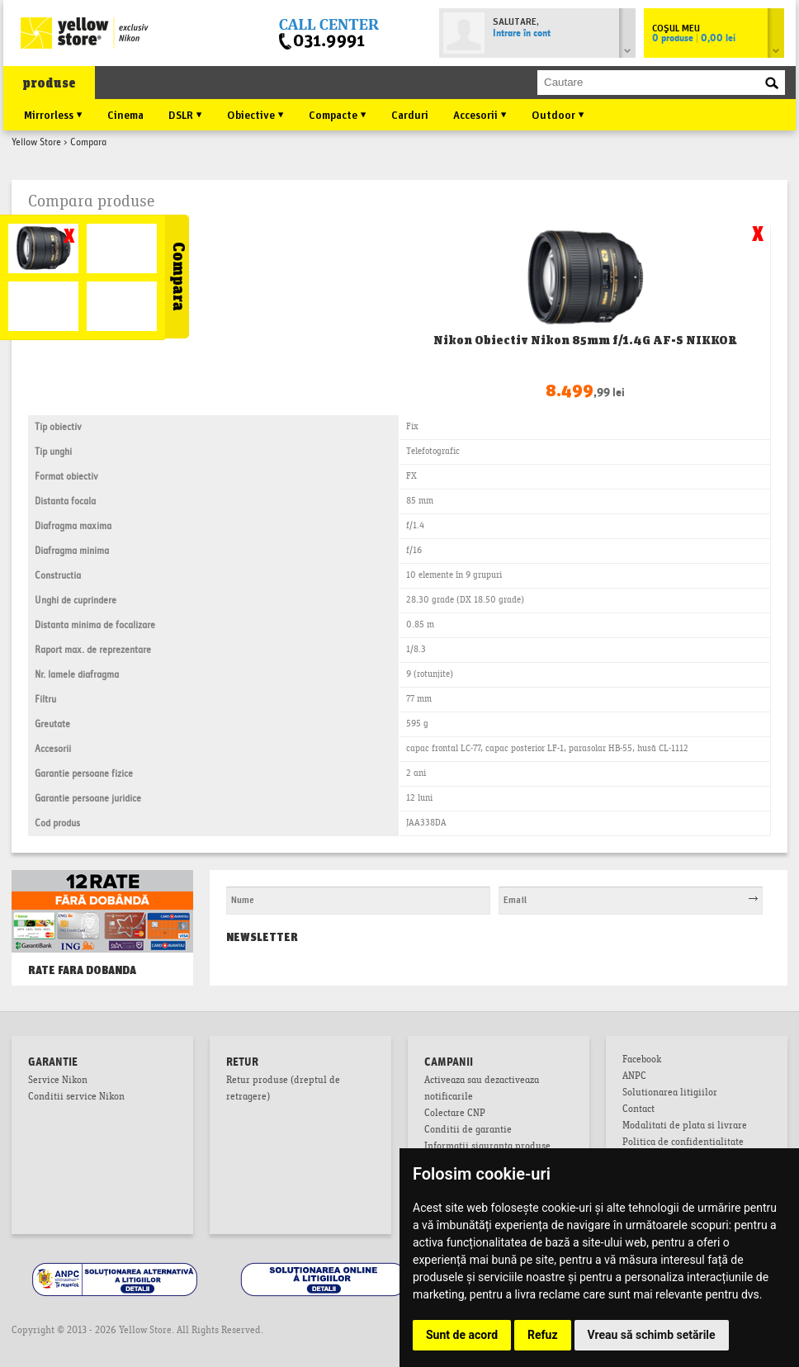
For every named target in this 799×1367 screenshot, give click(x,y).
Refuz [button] (542, 1334)
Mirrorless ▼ (53, 113)
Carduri (409, 113)
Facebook (641, 1060)
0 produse (693, 39)
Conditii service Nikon (76, 1098)
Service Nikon (57, 1081)
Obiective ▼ (255, 113)
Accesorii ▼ (480, 113)
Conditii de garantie (468, 1131)
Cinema (125, 113)
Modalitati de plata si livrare (684, 1127)
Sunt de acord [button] (462, 1334)
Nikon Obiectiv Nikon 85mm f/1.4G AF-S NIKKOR (585, 340)
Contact (638, 1110)
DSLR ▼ (185, 113)
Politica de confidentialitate (683, 1143)
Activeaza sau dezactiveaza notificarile (481, 1089)
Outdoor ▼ (558, 113)
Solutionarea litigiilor (669, 1094)
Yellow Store (36, 143)
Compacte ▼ (337, 113)
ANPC (634, 1077)
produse (49, 83)
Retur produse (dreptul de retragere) (283, 1089)
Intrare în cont (522, 34)
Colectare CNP (454, 1114)
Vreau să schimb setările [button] (652, 1334)
